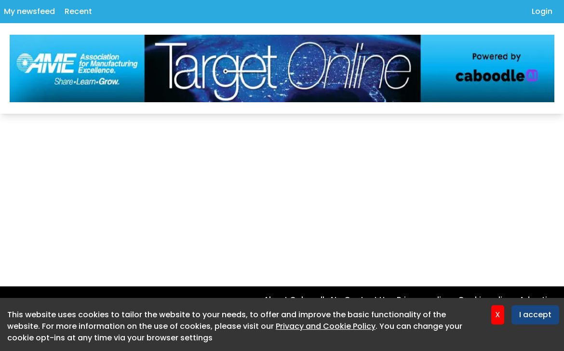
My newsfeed (29, 11)
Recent (78, 11)
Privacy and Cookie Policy (326, 326)
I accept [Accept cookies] (535, 314)
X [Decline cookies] (497, 314)
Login (542, 11)
